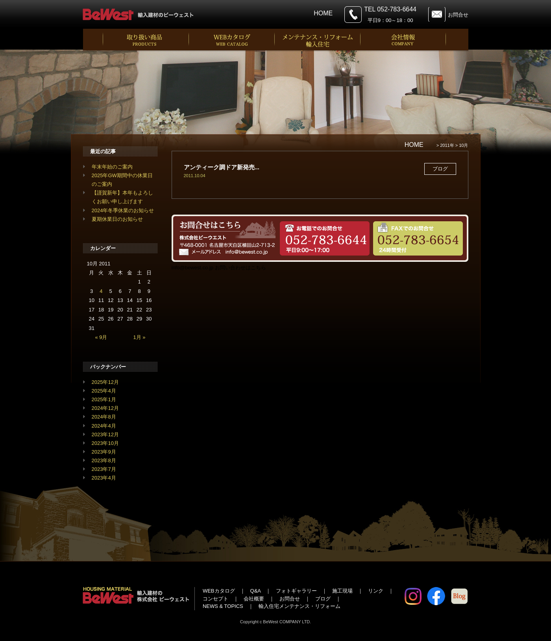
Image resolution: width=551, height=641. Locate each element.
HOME (323, 13)
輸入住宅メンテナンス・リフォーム (299, 606)
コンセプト (215, 599)
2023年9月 (104, 452)
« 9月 (101, 337)
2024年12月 (105, 408)
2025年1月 (104, 399)
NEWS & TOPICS (223, 606)
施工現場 (342, 591)
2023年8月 (104, 460)
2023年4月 (104, 478)
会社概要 (254, 599)
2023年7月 (104, 469)
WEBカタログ (219, 591)
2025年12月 (105, 382)
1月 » (139, 337)
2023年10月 (105, 443)
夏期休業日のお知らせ (117, 219)
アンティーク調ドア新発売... (222, 167)
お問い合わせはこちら (240, 267)
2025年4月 (104, 391)
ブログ (323, 599)
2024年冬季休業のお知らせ (123, 210)
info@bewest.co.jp (192, 267)
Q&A (255, 591)
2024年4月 (104, 426)
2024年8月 (104, 417)
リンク (375, 591)
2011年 (447, 145)
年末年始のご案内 (112, 167)
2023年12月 (105, 434)
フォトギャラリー (296, 591)
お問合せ (458, 15)
